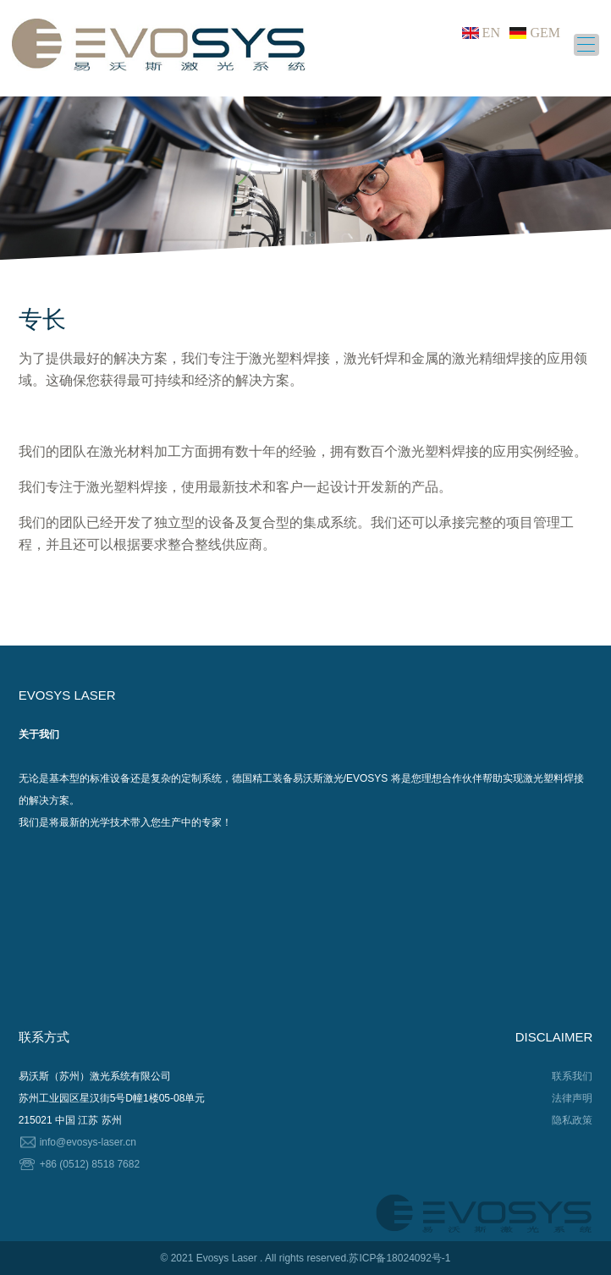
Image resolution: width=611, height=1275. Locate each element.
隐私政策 (572, 1120)
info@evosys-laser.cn (88, 1142)
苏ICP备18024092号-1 (399, 1258)
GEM (545, 32)
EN (491, 32)
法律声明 (572, 1098)
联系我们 (572, 1076)
